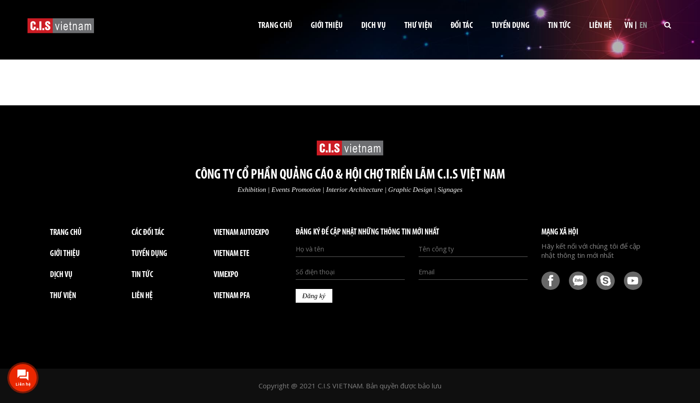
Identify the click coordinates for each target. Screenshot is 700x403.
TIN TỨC (142, 275)
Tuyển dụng (510, 26)
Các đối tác (148, 233)
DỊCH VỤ (61, 275)
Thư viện (418, 26)
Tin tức (559, 26)
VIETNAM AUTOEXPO (241, 233)
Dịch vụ (373, 26)
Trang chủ (275, 26)
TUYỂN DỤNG (149, 254)
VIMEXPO (226, 275)
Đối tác (462, 26)
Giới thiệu (327, 26)
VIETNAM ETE (231, 254)
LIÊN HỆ (142, 296)
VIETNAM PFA (232, 296)
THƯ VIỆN (63, 296)
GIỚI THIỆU (65, 254)
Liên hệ (600, 26)
